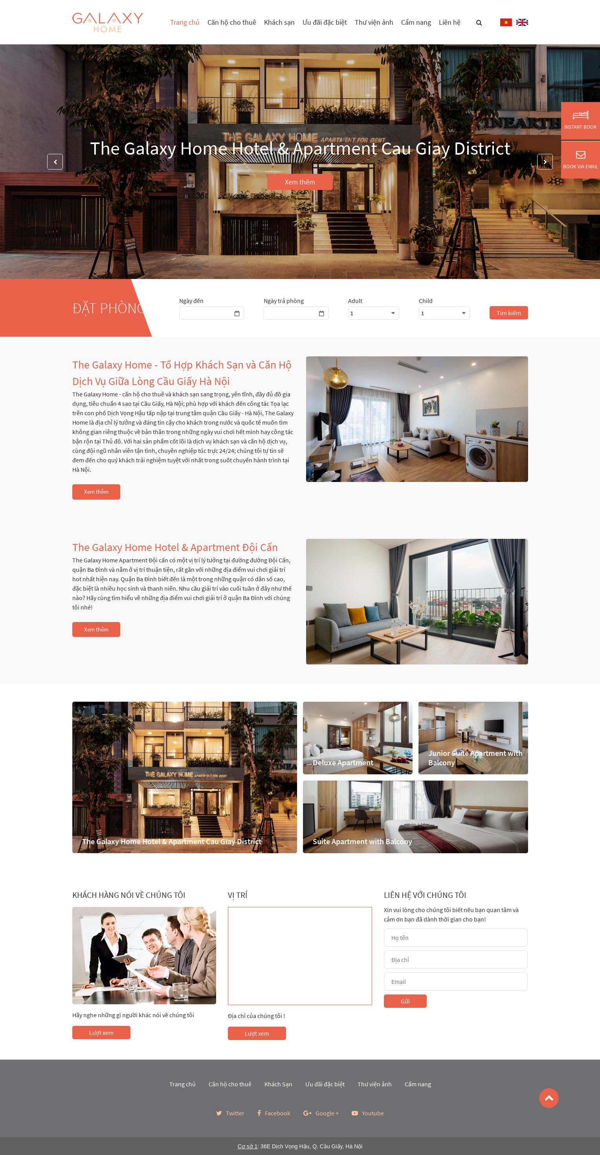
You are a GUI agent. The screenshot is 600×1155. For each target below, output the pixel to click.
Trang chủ (185, 22)
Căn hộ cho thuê (231, 22)
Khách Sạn (278, 1084)
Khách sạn (279, 22)
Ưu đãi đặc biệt (325, 22)
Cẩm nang (416, 22)
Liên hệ (450, 22)
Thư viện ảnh (374, 22)
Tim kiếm (509, 313)
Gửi (405, 1001)
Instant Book (580, 120)
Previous (55, 162)
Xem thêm (300, 181)
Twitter (230, 1113)
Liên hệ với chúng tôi (425, 895)
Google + (321, 1113)
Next (545, 162)
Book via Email (580, 160)
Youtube (368, 1113)
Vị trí (238, 895)
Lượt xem (101, 1032)
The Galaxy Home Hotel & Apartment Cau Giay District (300, 148)
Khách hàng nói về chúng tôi (128, 895)
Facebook (273, 1113)
